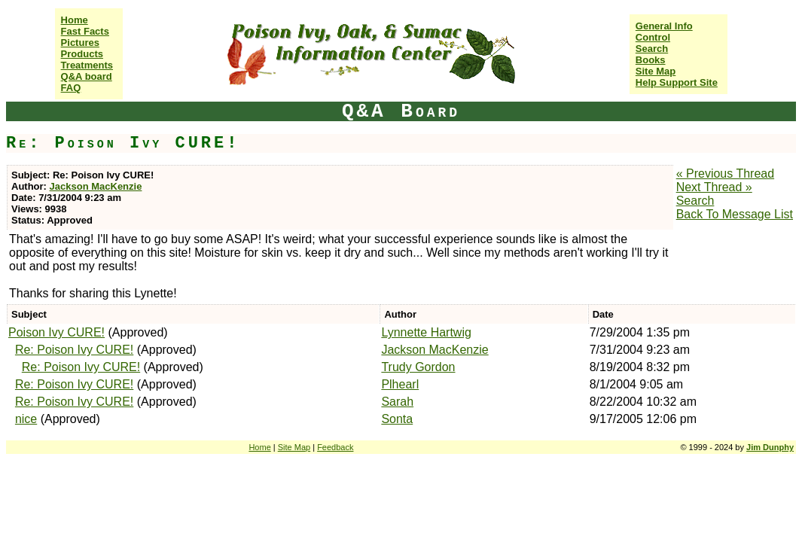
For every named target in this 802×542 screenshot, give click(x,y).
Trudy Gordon (418, 367)
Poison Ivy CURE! (56, 332)
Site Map (655, 71)
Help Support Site (677, 82)
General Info (664, 26)
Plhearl (400, 384)
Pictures (80, 42)
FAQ (71, 87)
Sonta (397, 419)
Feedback (335, 447)
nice (26, 419)
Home (74, 20)
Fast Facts (85, 31)
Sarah (397, 401)
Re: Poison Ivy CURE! (74, 349)
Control (653, 37)
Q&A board (86, 76)
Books (651, 59)
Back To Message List (734, 214)
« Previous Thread (725, 173)
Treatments (87, 65)
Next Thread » (714, 187)
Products (82, 53)
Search (652, 48)
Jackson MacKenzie (96, 186)
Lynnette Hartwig (426, 332)
